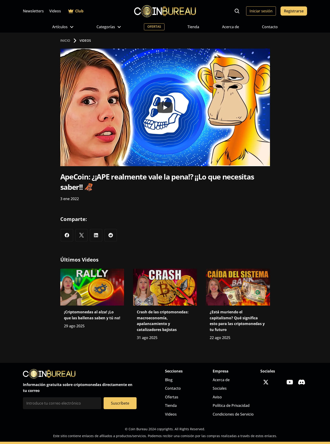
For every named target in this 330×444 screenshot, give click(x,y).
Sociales (220, 388)
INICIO (65, 40)
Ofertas (171, 397)
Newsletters (33, 11)
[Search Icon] (237, 11)
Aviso (217, 397)
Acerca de (230, 26)
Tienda (193, 26)
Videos (55, 11)
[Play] (165, 107)
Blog (169, 379)
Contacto (270, 26)
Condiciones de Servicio (233, 414)
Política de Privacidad (231, 405)
